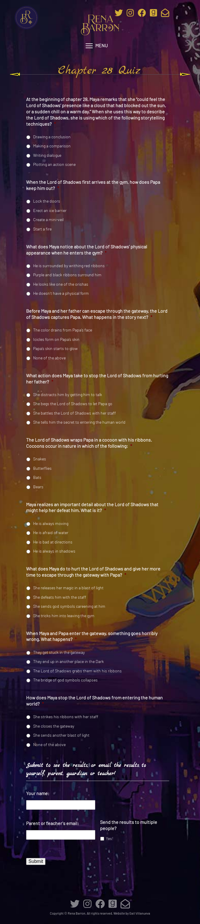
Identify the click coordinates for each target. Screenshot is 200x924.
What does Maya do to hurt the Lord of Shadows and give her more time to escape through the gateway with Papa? (93, 572)
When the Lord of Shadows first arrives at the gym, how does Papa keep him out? (93, 185)
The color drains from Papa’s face (62, 329)
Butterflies (42, 468)
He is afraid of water (50, 532)
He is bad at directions (52, 541)
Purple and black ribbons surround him (67, 274)
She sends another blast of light (61, 735)
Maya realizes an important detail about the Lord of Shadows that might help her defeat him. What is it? (92, 507)
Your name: (37, 793)
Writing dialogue (47, 155)
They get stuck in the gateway (59, 652)
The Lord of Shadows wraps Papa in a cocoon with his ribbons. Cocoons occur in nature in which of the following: (89, 443)
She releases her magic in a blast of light (68, 587)
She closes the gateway (53, 725)
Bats (37, 477)
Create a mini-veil (48, 219)
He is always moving (50, 523)
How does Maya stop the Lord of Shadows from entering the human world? (94, 700)
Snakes (39, 458)
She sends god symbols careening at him (69, 606)
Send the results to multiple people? (128, 825)
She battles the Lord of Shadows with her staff (74, 412)
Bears (38, 486)
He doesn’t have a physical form (61, 293)
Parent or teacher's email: (52, 823)
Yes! (109, 838)
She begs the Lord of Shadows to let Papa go (72, 403)
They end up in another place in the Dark (68, 661)
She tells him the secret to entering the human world (79, 422)
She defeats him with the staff (59, 597)
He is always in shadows (54, 550)
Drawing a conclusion (52, 136)
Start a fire (42, 228)
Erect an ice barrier (50, 210)
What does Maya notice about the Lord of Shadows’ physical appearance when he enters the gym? (86, 249)
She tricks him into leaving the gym (63, 615)
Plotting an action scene (54, 164)
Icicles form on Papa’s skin (56, 339)
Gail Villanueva (139, 913)
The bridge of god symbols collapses (65, 679)
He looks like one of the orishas (60, 284)
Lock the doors (46, 200)
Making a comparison (52, 145)
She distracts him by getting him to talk (67, 394)
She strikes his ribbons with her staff (65, 716)
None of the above (49, 357)
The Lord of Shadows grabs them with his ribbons (77, 670)
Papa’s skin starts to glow (55, 348)
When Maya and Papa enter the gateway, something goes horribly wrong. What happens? (91, 636)
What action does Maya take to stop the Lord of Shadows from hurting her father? (97, 378)
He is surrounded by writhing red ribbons (69, 265)
